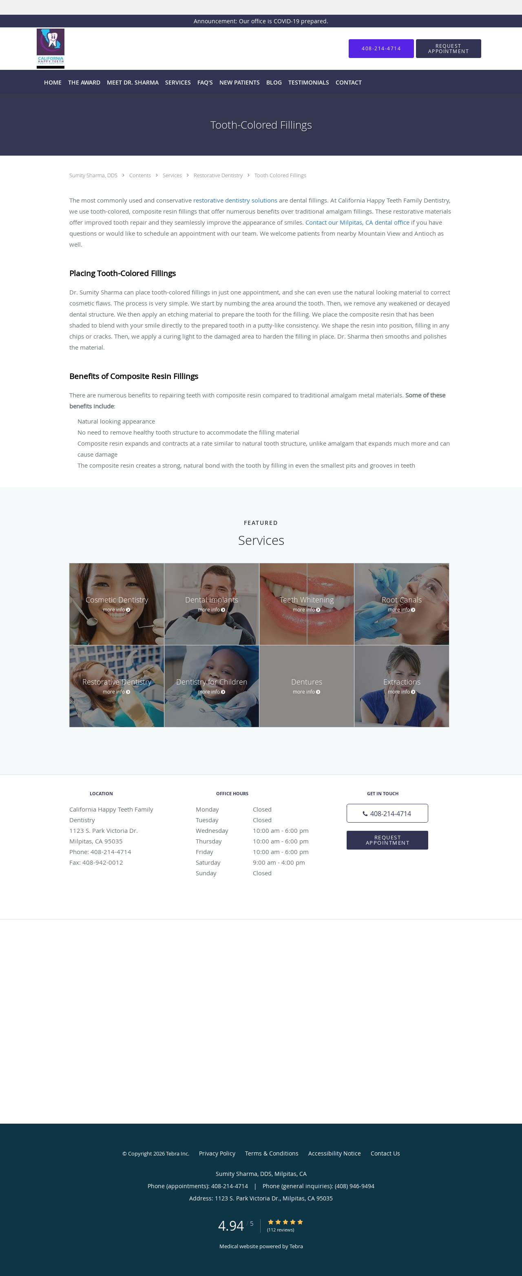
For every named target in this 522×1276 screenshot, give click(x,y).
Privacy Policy (217, 1153)
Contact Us (385, 1153)
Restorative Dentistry (219, 175)
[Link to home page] (38, 48)
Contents (140, 175)
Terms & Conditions (272, 1153)
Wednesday (259, 830)
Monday (259, 809)
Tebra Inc (177, 1153)
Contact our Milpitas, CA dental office (357, 222)
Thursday (259, 841)
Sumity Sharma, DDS (94, 175)
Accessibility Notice (334, 1153)
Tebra (296, 1246)
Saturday (259, 862)
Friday (259, 851)
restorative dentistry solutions (235, 200)
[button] (448, 48)
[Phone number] (387, 813)
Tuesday (259, 819)
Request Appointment (388, 840)
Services (173, 175)
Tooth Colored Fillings (280, 175)
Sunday (259, 873)
